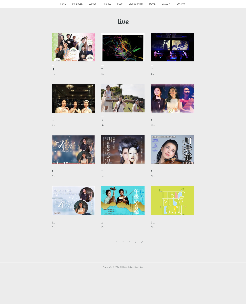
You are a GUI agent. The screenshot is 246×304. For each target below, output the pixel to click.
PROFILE (107, 4)
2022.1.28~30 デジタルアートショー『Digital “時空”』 (122, 71)
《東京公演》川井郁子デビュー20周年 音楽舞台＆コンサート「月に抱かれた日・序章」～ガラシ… (122, 198)
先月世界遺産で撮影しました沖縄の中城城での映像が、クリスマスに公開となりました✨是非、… (122, 139)
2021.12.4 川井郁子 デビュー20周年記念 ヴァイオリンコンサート (171, 189)
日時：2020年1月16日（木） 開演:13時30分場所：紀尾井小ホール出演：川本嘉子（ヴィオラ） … (122, 257)
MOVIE (152, 4)
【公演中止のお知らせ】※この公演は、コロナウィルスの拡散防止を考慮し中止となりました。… (73, 80)
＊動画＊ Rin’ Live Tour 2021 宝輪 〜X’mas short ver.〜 (72, 130)
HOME (63, 4)
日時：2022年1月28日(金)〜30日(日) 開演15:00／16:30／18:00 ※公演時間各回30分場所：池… (122, 80)
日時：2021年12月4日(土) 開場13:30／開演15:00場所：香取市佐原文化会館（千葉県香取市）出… (172, 198)
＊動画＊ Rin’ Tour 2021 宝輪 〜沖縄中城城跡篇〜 (121, 130)
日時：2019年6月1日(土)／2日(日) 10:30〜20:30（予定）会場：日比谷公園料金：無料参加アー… (172, 253)
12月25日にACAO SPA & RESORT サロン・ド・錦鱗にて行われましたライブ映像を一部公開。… (73, 139)
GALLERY (166, 4)
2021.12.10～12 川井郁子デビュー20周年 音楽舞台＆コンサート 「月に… (122, 189)
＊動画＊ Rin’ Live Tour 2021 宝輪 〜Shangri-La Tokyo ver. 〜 (171, 71)
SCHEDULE (77, 4)
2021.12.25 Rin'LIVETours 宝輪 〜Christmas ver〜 (71, 189)
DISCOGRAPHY (136, 4)
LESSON (93, 4)
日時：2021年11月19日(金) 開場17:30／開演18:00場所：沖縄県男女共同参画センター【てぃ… (73, 257)
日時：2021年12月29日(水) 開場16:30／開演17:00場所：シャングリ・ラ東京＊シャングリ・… (172, 139)
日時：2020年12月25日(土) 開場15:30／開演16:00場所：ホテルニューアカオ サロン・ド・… (72, 198)
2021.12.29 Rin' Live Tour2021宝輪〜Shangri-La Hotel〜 (172, 130)
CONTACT (181, 4)
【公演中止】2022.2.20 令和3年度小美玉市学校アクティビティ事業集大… (73, 71)
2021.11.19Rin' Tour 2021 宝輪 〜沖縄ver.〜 (73, 248)
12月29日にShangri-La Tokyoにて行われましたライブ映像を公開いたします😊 (172, 80)
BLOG (120, 4)
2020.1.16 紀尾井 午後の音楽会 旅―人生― (122, 248)
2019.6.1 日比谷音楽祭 (164, 246)
